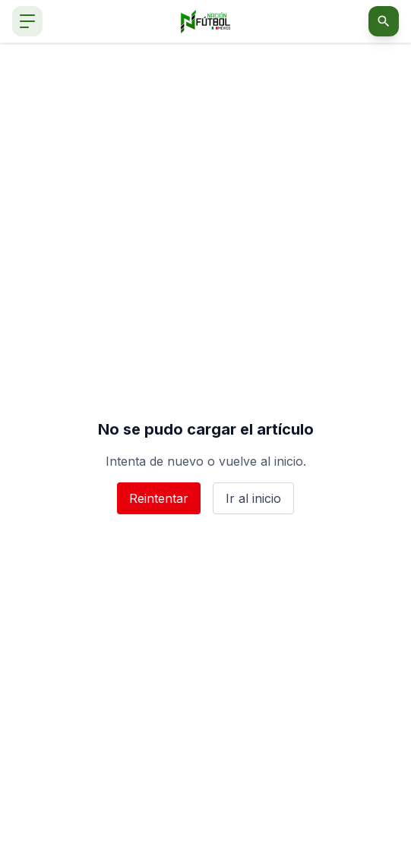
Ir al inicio (253, 498)
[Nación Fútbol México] (205, 21)
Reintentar (158, 498)
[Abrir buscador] (383, 21)
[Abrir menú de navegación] (27, 21)
